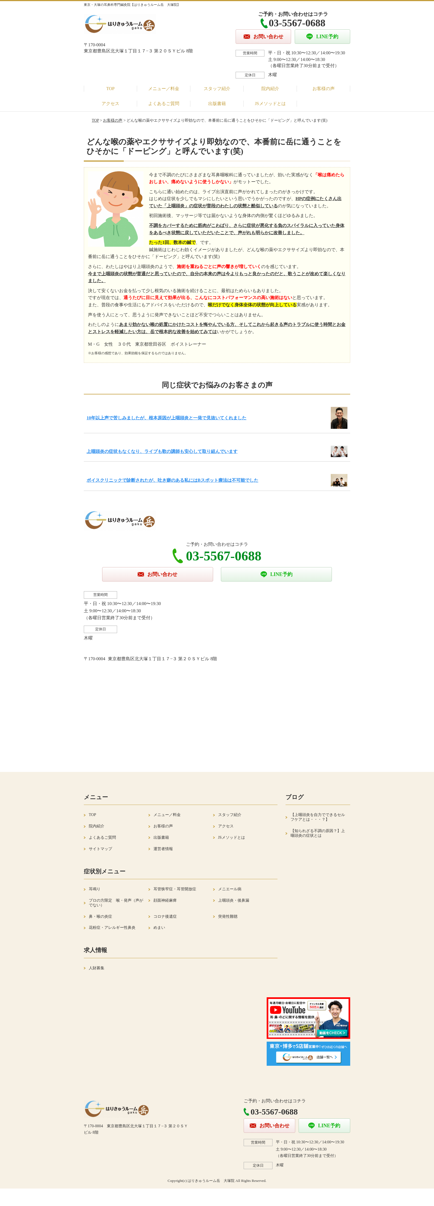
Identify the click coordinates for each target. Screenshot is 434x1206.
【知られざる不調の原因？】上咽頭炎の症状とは (318, 833)
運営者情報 (163, 849)
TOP (110, 88)
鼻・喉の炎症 (100, 916)
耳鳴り (94, 889)
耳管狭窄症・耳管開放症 (174, 889)
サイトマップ (100, 849)
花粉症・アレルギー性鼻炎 (112, 927)
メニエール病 (229, 889)
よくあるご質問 (163, 103)
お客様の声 (323, 88)
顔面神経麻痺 (165, 900)
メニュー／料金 (163, 88)
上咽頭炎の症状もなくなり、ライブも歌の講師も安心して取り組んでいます (162, 451)
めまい (159, 927)
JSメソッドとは (270, 103)
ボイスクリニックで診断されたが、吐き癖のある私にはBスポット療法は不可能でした (172, 480)
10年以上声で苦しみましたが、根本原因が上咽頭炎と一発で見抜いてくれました (166, 417)
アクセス (110, 103)
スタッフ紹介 (217, 88)
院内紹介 (270, 88)
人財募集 (96, 968)
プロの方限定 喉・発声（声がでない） (116, 902)
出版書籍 (217, 103)
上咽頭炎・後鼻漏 (233, 900)
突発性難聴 (228, 916)
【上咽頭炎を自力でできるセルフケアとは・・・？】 (318, 817)
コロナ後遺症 (165, 916)
